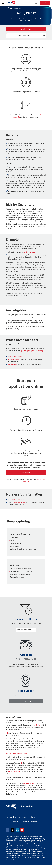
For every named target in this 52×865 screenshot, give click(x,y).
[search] (37, 3)
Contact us (27, 805)
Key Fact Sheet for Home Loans (16, 753)
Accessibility (25, 822)
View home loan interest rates (20, 574)
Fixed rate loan (12, 364)
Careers (33, 817)
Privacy (23, 817)
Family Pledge (14, 538)
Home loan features (15, 8)
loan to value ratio (29, 252)
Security (15, 822)
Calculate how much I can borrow (21, 571)
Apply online (26, 29)
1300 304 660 (26, 659)
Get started (26, 473)
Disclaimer (16, 817)
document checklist (19, 502)
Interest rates (36, 725)
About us (9, 817)
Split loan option (15, 543)
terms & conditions (14, 771)
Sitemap (34, 822)
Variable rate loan (13, 359)
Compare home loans (17, 577)
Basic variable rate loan (15, 356)
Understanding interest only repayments (23, 549)
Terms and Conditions (14, 850)
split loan (23, 351)
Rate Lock (13, 540)
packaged (30, 351)
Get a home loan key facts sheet (20, 569)
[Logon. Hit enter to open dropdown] (45, 3)
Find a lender (26, 701)
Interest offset (14, 546)
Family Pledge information (16, 499)
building (40, 351)
